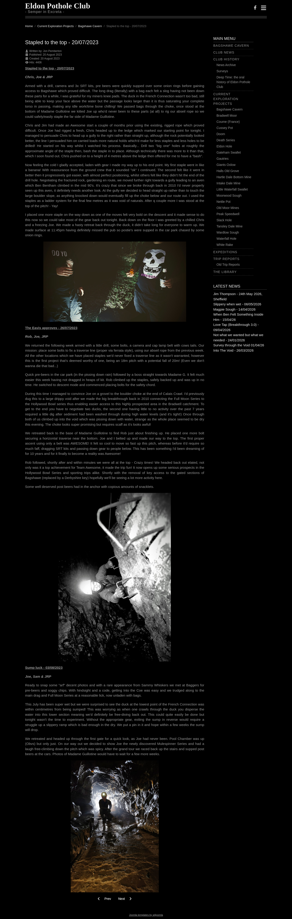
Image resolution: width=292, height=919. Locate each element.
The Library (225, 272)
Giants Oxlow (225, 165)
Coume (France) (228, 122)
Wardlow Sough (227, 232)
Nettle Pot (223, 201)
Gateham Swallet (228, 152)
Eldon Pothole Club (57, 6)
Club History (226, 59)
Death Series (225, 140)
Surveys (222, 71)
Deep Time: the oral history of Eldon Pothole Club (233, 82)
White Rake (224, 245)
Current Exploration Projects (225, 99)
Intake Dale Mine (228, 183)
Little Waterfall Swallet (232, 189)
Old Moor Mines (227, 208)
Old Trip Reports (228, 264)
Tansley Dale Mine (229, 226)
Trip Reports (226, 259)
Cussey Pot (224, 128)
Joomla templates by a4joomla (146, 915)
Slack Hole (224, 220)
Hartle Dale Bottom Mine (233, 177)
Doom (220, 134)
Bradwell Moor (226, 115)
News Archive (226, 65)
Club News (223, 52)
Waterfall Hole (226, 238)
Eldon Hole (224, 146)
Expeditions (225, 252)
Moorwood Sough (229, 195)
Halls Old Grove (227, 171)
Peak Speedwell (227, 214)
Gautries (222, 158)
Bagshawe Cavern (231, 45)
